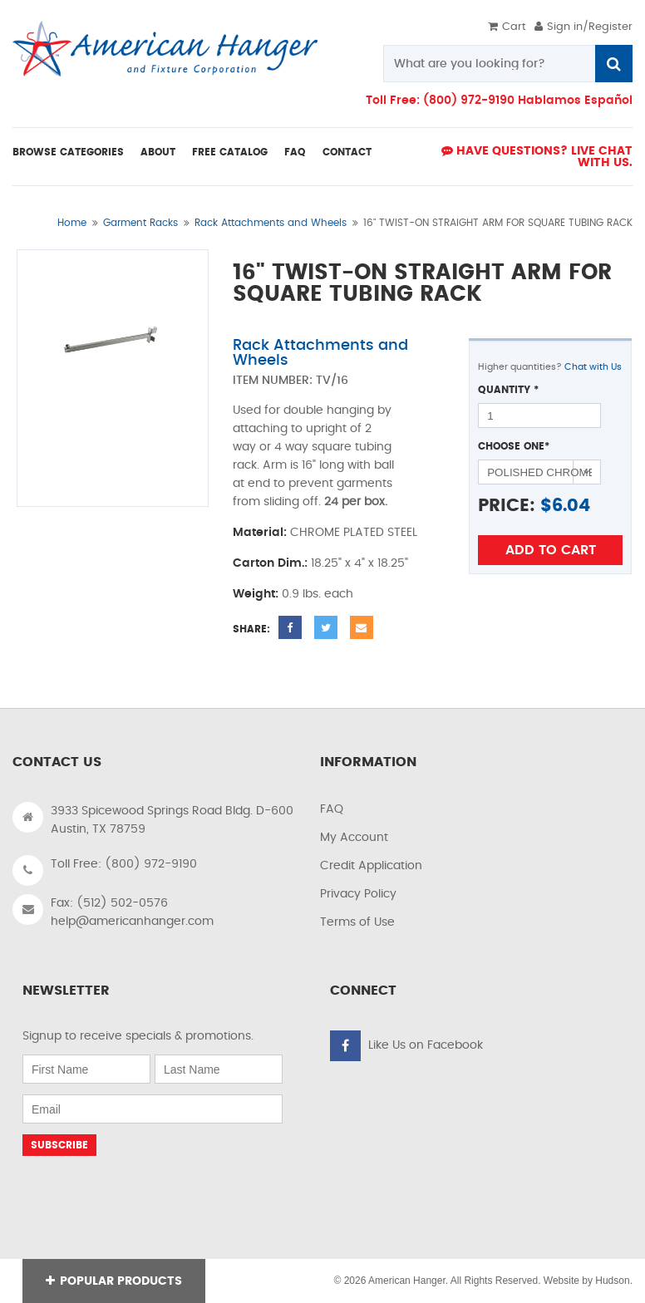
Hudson (612, 1280)
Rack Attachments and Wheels (270, 223)
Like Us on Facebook (425, 1045)
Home (71, 223)
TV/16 (332, 380)
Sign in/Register (583, 27)
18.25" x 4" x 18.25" (359, 563)
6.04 (571, 505)
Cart (507, 27)
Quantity (508, 390)
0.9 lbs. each (317, 594)
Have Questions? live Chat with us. (537, 157)
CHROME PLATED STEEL (353, 532)
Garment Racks (140, 223)
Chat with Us (593, 366)
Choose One (513, 446)
